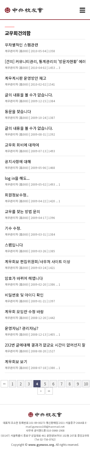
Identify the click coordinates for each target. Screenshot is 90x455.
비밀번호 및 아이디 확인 (30, 297)
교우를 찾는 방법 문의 (30, 214)
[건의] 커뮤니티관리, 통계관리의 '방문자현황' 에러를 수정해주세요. (45, 64)
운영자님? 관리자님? (32, 330)
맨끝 (49, 391)
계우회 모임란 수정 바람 (30, 314)
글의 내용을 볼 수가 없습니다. (30, 97)
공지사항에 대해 (30, 164)
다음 (41, 391)
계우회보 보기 (32, 364)
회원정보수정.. (32, 197)
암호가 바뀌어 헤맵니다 (32, 280)
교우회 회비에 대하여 (30, 147)
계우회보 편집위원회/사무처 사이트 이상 (37, 264)
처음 (4, 383)
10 (86, 383)
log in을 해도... (32, 180)
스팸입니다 (30, 247)
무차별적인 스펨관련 (30, 47)
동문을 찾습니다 (30, 114)
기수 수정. (30, 230)
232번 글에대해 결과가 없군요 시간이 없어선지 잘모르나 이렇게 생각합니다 (45, 347)
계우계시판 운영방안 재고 (30, 80)
